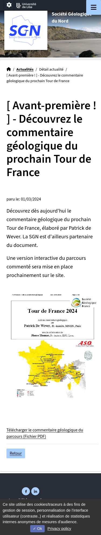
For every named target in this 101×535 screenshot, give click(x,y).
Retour (16, 453)
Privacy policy (59, 528)
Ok (37, 528)
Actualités (24, 69)
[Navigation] (93, 7)
